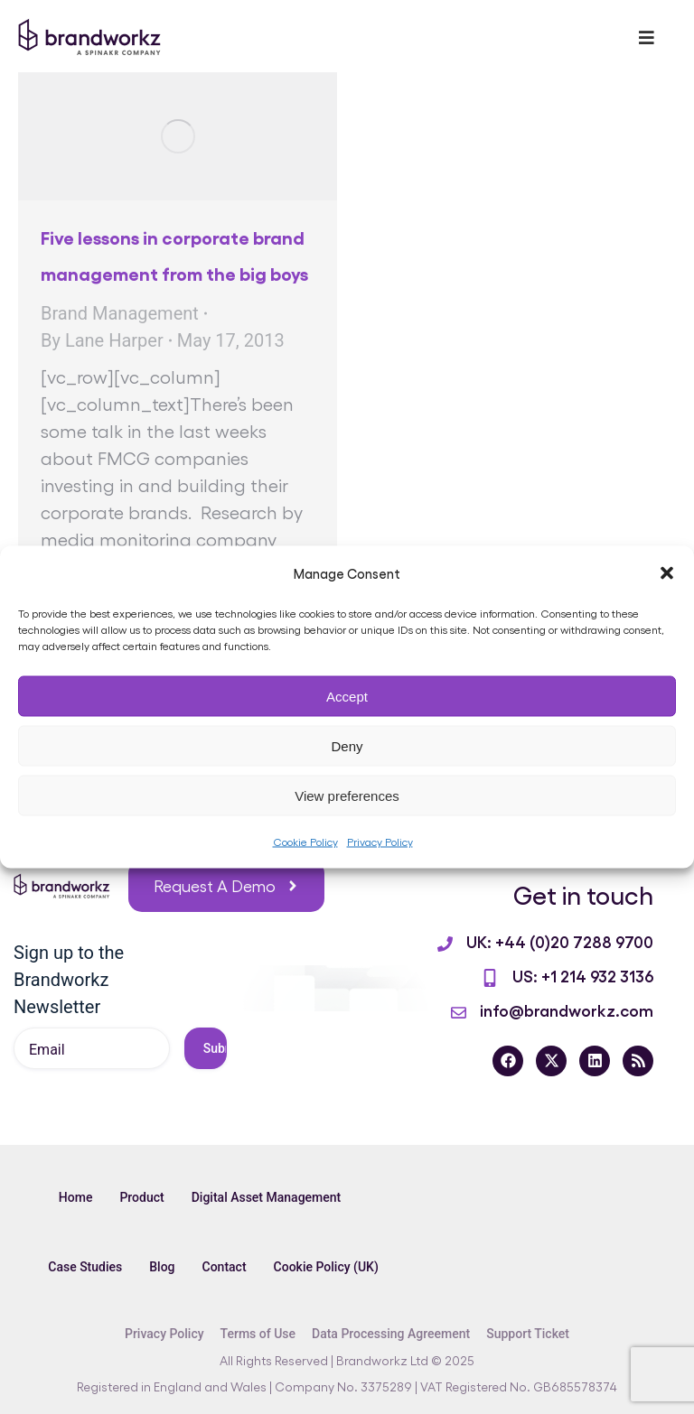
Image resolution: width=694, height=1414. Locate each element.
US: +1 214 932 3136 (582, 975)
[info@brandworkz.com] (458, 1012)
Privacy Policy (380, 841)
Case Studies (85, 1267)
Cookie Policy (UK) (326, 1267)
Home (76, 1197)
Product (141, 1197)
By (102, 340)
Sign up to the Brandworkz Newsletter (69, 980)
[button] (667, 573)
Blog (161, 1267)
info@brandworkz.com (566, 1009)
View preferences (347, 795)
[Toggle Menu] (646, 37)
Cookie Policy (305, 841)
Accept (347, 695)
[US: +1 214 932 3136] (490, 978)
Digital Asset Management (267, 1197)
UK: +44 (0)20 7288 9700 (559, 941)
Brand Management (120, 313)
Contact (224, 1267)
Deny (346, 745)
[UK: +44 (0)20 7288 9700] (445, 944)
